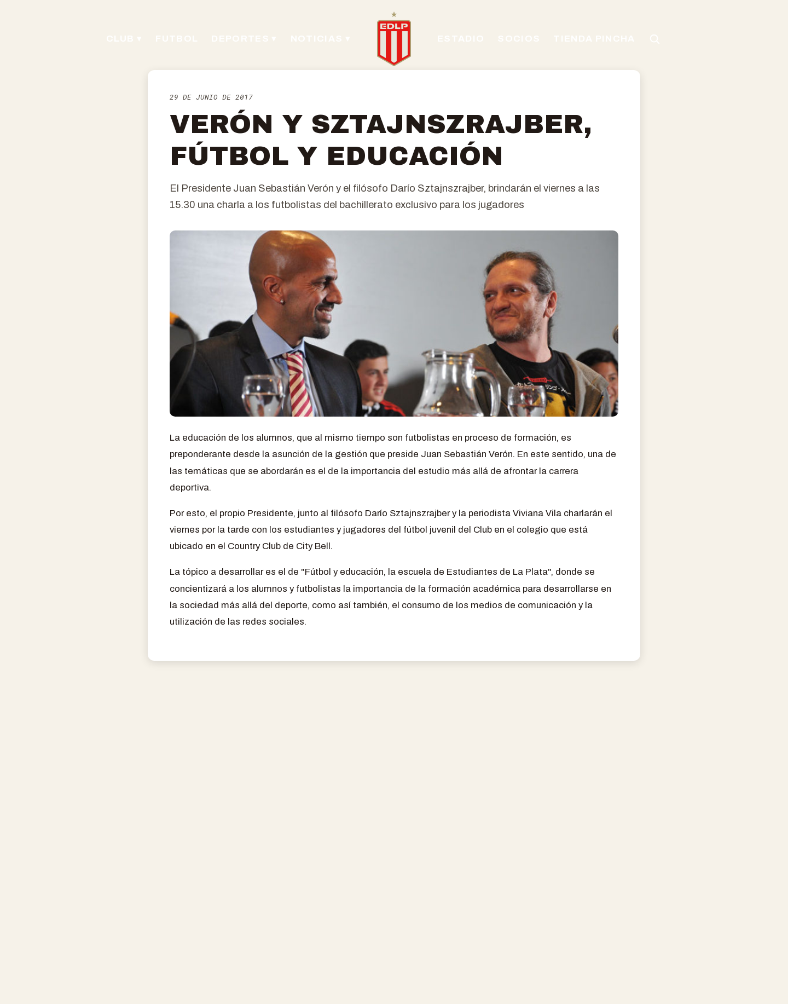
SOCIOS (518, 38)
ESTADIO (460, 38)
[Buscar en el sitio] (654, 39)
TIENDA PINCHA (594, 38)
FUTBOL (176, 38)
